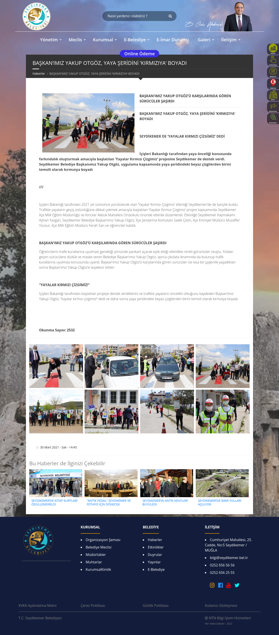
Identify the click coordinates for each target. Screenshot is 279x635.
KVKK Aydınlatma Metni (37, 605)
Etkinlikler (156, 547)
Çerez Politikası (93, 605)
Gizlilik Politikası (155, 605)
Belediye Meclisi (98, 547)
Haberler (38, 73)
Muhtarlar (94, 562)
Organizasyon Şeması (103, 539)
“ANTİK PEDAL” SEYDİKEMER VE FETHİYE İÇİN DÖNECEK (109, 502)
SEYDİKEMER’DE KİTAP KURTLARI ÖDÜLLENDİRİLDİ (54, 502)
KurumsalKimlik (98, 569)
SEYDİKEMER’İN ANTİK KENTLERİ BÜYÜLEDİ (165, 502)
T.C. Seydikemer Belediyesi (40, 618)
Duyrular (155, 554)
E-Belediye (156, 569)
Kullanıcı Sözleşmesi (221, 605)
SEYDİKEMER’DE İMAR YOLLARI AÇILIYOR (219, 502)
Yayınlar (154, 562)
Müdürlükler (96, 554)
